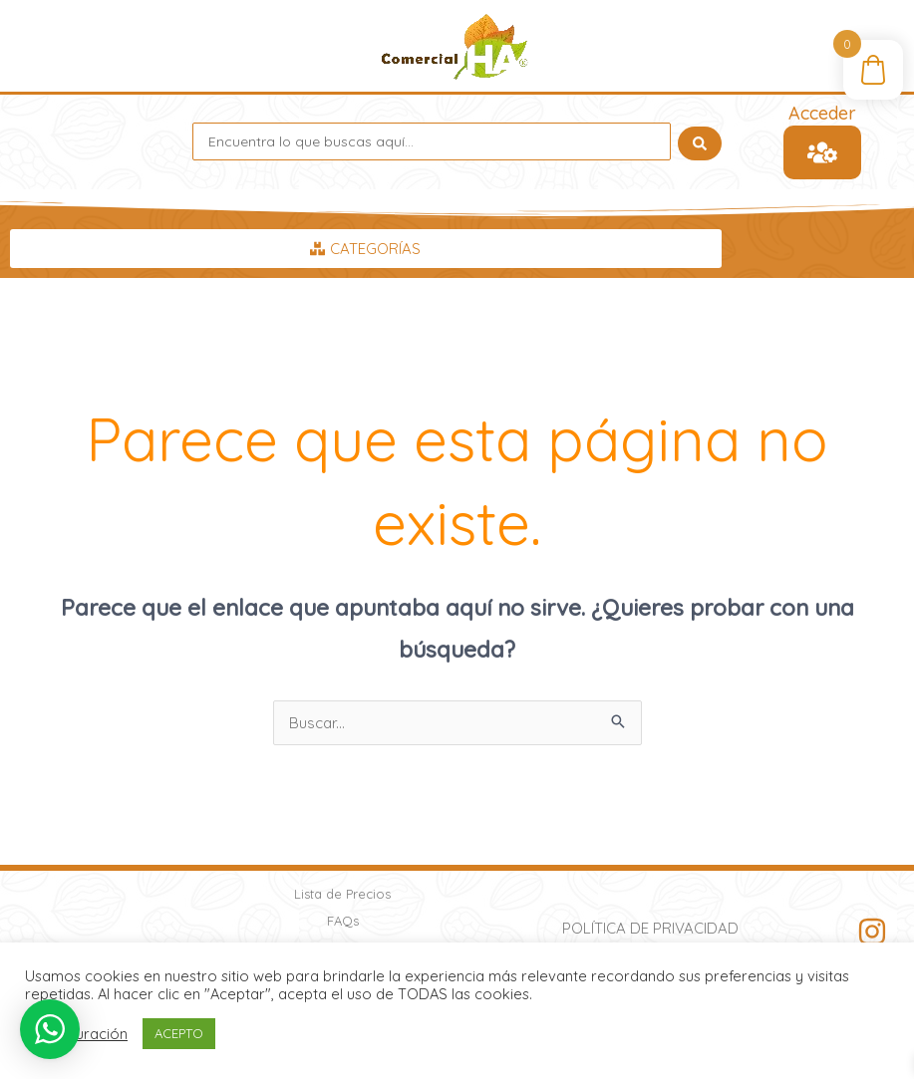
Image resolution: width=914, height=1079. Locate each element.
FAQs (343, 921)
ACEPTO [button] (178, 1033)
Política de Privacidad (650, 928)
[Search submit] (700, 141)
